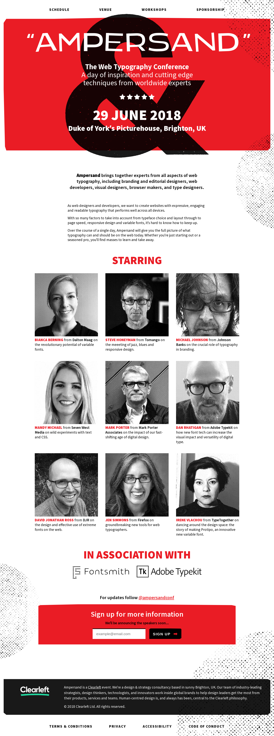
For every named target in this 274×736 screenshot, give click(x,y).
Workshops (154, 9)
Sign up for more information (137, 614)
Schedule (59, 9)
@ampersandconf (156, 597)
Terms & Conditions (70, 726)
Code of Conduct (207, 726)
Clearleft (94, 687)
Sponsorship (210, 9)
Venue (105, 9)
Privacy (117, 726)
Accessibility (157, 726)
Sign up (165, 633)
